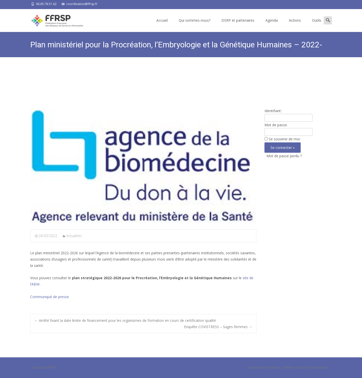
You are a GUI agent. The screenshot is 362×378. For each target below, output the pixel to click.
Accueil (162, 20)
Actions (295, 20)
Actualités (74, 235)
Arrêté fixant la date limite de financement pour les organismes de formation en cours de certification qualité (125, 320)
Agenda (271, 20)
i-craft (298, 367)
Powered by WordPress (264, 367)
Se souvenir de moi (284, 139)
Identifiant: (273, 110)
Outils (316, 20)
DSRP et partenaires (237, 20)
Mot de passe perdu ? (284, 155)
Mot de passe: (276, 124)
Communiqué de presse (49, 296)
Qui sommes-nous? (194, 20)
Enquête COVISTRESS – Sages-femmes (218, 326)
